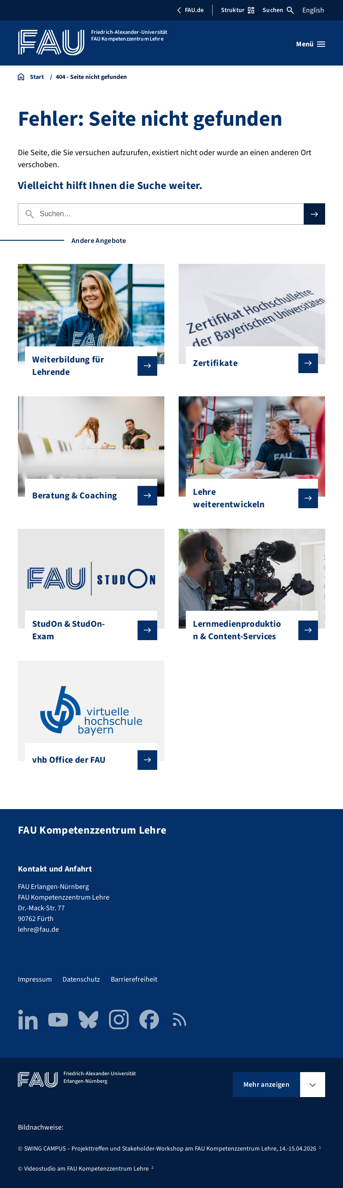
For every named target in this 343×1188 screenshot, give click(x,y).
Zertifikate (248, 363)
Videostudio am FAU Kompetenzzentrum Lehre (86, 1168)
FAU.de (190, 10)
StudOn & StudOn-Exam (87, 630)
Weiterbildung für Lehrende (87, 366)
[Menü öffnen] (310, 44)
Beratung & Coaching (87, 496)
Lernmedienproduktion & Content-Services (248, 630)
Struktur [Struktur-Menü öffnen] (237, 10)
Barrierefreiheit (134, 979)
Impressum (35, 979)
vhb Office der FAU (87, 760)
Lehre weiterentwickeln (248, 498)
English (313, 10)
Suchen (278, 10)
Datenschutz (81, 979)
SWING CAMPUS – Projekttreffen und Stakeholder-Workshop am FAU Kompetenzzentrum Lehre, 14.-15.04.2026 (170, 1148)
